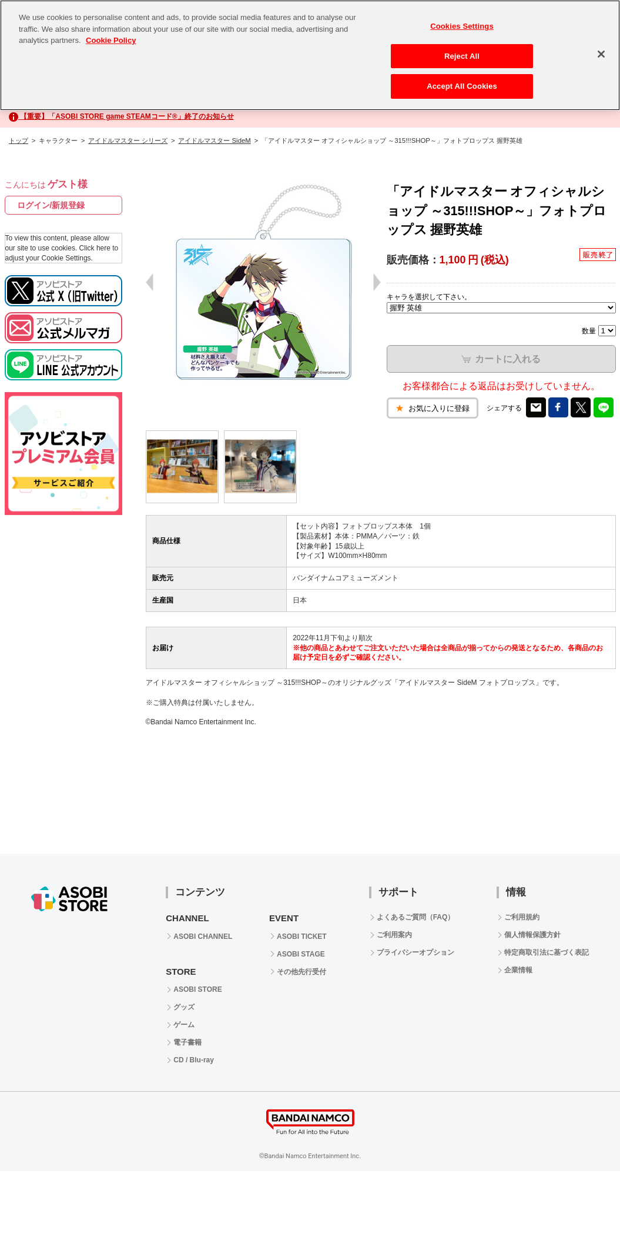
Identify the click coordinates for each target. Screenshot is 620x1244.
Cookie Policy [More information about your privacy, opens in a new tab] (111, 40)
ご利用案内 (394, 935)
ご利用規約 (521, 917)
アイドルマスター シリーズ (127, 140)
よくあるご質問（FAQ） (416, 917)
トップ (18, 140)
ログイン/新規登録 (51, 205)
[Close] (601, 54)
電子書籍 (187, 1042)
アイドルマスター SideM (214, 140)
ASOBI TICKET (302, 936)
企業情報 (518, 970)
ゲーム (184, 1025)
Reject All (462, 56)
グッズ (184, 1007)
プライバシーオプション (415, 952)
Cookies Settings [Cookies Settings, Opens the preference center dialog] (462, 26)
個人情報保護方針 (532, 935)
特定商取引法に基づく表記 (546, 952)
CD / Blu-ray (193, 1060)
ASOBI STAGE (301, 954)
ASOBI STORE (197, 989)
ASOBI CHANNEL (202, 936)
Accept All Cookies (462, 86)
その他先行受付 (301, 972)
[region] (310, 55)
